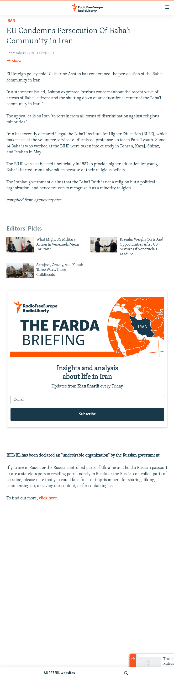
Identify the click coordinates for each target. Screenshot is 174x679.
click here (48, 498)
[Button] (14, 62)
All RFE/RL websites (59, 673)
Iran (10, 21)
